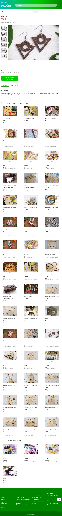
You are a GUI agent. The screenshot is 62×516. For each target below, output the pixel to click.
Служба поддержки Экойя (6, 504)
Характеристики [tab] (16, 85)
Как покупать (3, 494)
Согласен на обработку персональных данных (53, 504)
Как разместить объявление (22, 494)
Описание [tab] (5, 85)
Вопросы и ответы (4, 503)
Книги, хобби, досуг (25, 11)
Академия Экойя (35, 499)
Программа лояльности (5, 501)
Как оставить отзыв (5, 495)
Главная (3, 11)
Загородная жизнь (13, 11)
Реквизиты (3, 507)
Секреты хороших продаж (21, 495)
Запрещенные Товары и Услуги (22, 504)
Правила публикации (36, 495)
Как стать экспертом (36, 494)
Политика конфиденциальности (22, 506)
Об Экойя (3, 499)
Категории (4, 2)
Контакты (3, 506)
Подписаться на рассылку (6, 502)
